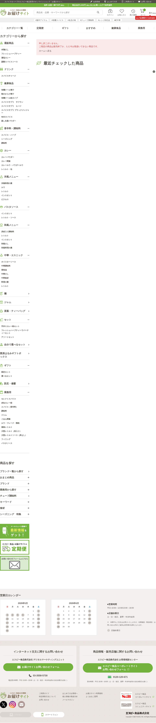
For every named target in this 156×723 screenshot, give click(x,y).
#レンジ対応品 (104, 20)
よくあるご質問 (92, 696)
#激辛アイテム (41, 20)
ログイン (110, 15)
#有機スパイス (57, 20)
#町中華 (117, 20)
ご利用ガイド (129, 2)
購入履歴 (133, 15)
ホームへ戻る (45, 51)
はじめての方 (112, 2)
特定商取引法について (47, 696)
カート (143, 12)
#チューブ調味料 (87, 20)
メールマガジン (68, 700)
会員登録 (96, 2)
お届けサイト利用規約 (94, 693)
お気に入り (122, 15)
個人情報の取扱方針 (70, 696)
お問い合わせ (146, 2)
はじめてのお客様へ (70, 693)
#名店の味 (72, 20)
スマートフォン (51, 715)
